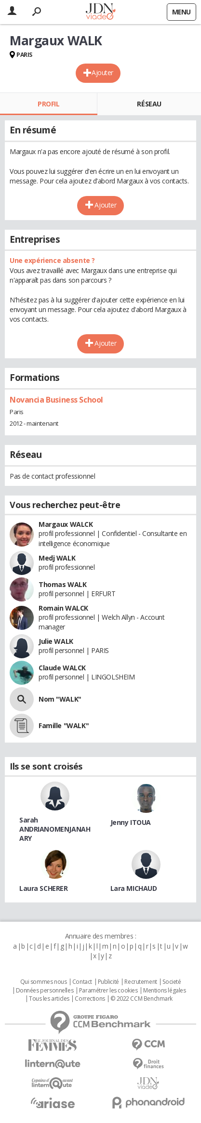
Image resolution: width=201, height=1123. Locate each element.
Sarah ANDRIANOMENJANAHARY (54, 829)
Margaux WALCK (66, 524)
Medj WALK (57, 557)
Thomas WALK (62, 584)
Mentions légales (164, 990)
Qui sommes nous (43, 982)
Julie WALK (56, 641)
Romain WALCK (63, 608)
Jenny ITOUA (130, 822)
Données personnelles (45, 990)
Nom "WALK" (60, 699)
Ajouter (102, 72)
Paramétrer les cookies (108, 990)
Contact (82, 982)
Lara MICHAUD (133, 888)
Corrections (90, 998)
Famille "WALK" (64, 725)
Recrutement (140, 982)
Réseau (149, 103)
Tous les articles (49, 998)
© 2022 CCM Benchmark (141, 998)
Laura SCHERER (43, 888)
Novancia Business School (56, 399)
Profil (48, 103)
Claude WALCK (62, 667)
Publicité (108, 982)
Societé (171, 982)
